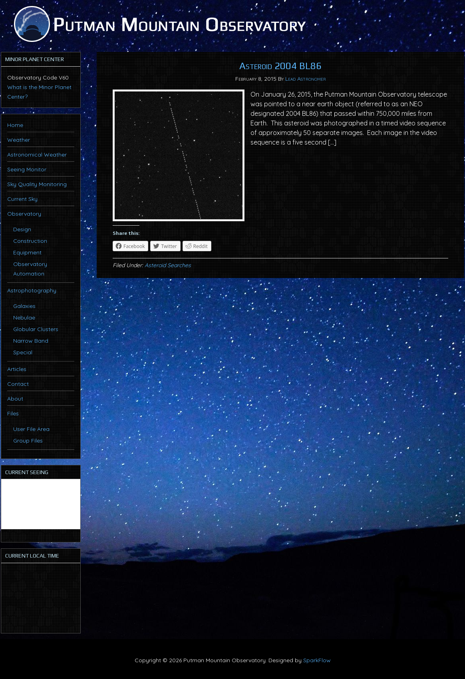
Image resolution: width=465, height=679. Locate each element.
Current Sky (22, 199)
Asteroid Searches (168, 265)
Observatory (24, 213)
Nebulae (24, 317)
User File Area (31, 429)
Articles (16, 369)
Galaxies (24, 306)
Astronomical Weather (37, 154)
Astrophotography (31, 290)
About (15, 398)
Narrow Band (30, 340)
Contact (18, 383)
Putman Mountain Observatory (158, 24)
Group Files (28, 440)
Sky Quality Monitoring (37, 184)
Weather (18, 139)
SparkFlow (317, 660)
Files (13, 413)
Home (15, 125)
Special (22, 352)
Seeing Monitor (26, 169)
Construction (30, 240)
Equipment (27, 252)
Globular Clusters (35, 329)
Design (22, 229)
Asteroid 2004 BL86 (280, 65)
